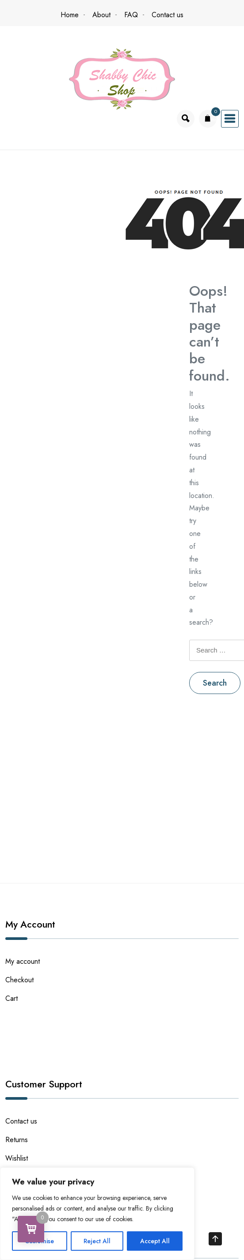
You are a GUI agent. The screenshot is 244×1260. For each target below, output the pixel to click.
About (101, 15)
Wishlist (16, 1158)
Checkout (19, 980)
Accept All (155, 1241)
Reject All (97, 1241)
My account (22, 961)
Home (70, 15)
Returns (16, 1140)
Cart (11, 998)
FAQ (131, 15)
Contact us (167, 15)
